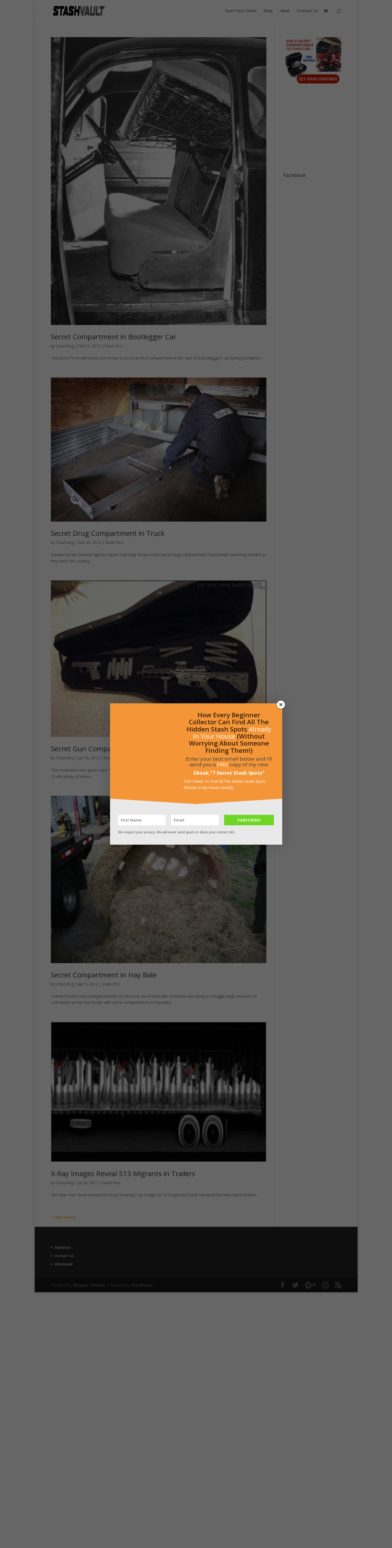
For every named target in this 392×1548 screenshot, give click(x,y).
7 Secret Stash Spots (237, 773)
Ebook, (201, 773)
